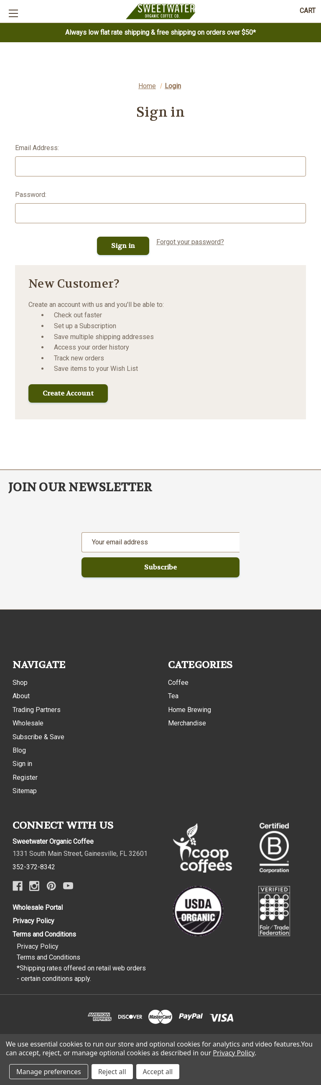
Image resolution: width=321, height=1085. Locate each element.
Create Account (68, 393)
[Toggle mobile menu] (13, 13)
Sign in (22, 764)
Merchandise (187, 723)
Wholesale (28, 723)
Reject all (112, 1071)
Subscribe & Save (38, 737)
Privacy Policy (33, 921)
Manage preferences (48, 1071)
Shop (20, 683)
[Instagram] (34, 886)
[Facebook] (18, 886)
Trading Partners (37, 710)
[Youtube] (68, 886)
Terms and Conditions (44, 934)
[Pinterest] (51, 886)
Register (25, 777)
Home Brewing (189, 710)
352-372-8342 (34, 867)
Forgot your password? (190, 242)
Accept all (158, 1071)
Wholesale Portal (38, 907)
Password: (30, 195)
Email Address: (37, 148)
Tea (173, 696)
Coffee (178, 683)
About (21, 696)
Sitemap (25, 791)
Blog (19, 750)
